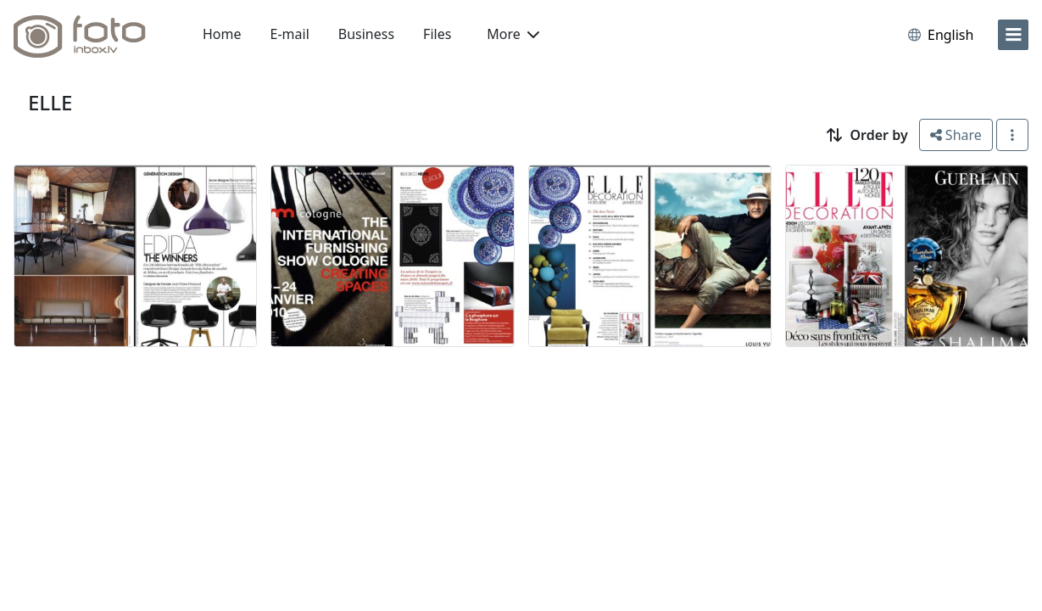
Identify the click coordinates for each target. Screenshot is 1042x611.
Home (222, 34)
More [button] (513, 34)
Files (437, 34)
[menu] (1013, 35)
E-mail (289, 34)
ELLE (50, 102)
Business (366, 34)
